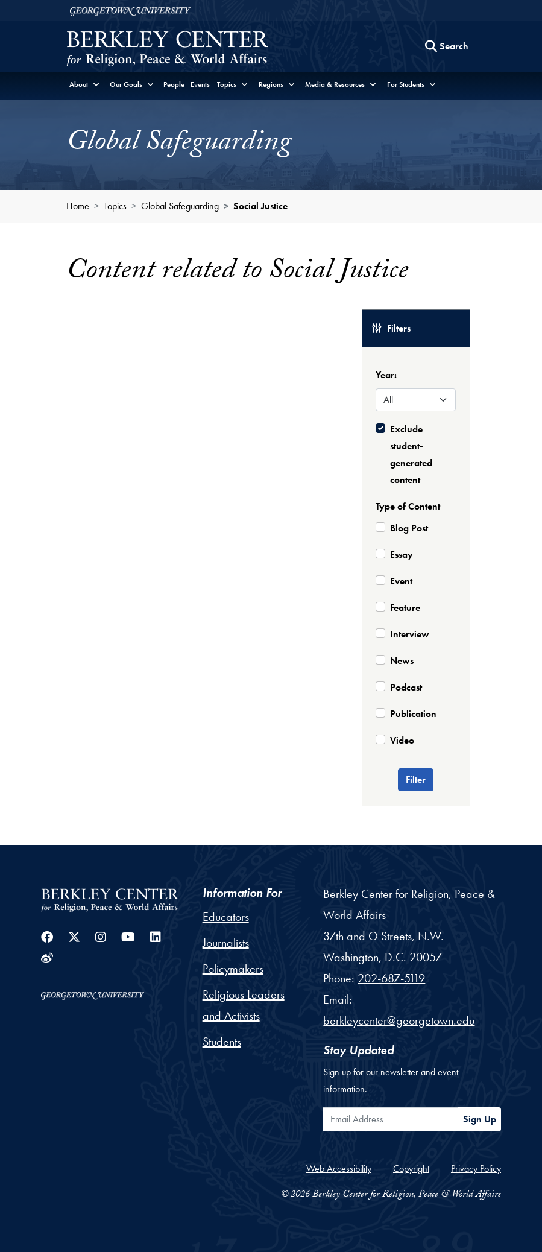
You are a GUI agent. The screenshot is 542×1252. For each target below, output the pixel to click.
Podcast (406, 687)
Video (402, 740)
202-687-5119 (391, 978)
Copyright (411, 1168)
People (173, 84)
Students (222, 1041)
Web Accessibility (338, 1168)
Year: (386, 374)
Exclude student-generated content (411, 454)
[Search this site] (446, 46)
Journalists (226, 942)
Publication (413, 713)
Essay (401, 554)
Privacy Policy (476, 1168)
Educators (226, 917)
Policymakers (233, 968)
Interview (409, 634)
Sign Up (479, 1119)
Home (77, 206)
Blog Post (409, 528)
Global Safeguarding (180, 206)
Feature (405, 607)
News (402, 660)
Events (200, 84)
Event (401, 581)
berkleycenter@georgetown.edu (398, 1020)
